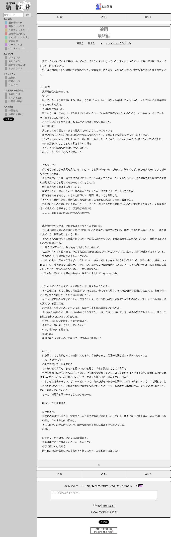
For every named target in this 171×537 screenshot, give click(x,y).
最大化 (91, 43)
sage (97, 505)
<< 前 (59, 17)
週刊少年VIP (15, 22)
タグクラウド (16, 68)
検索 (27, 15)
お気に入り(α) (16, 114)
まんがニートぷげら (19, 37)
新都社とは (14, 94)
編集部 (12, 77)
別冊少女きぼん (17, 33)
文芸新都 (107, 6)
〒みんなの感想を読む (104, 512)
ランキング (14, 57)
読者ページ (14, 81)
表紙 (104, 17)
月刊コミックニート (19, 30)
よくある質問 (16, 97)
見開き (80, 43)
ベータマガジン (17, 48)
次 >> (148, 17)
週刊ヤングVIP (16, 26)
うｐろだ (13, 85)
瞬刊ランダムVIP (17, 64)
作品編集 (13, 110)
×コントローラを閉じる (118, 43)
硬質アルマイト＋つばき (79, 486)
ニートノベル (16, 44)
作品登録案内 (16, 101)
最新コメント (16, 61)
